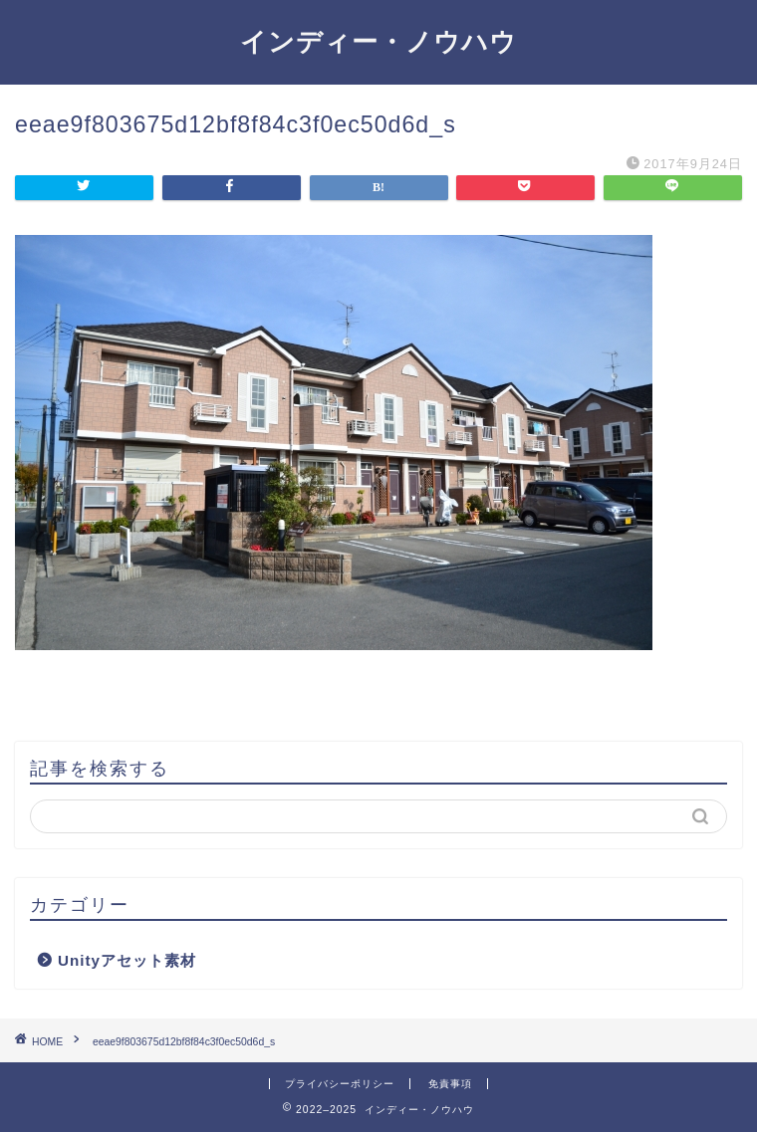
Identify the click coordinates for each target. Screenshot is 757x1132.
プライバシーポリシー (339, 1083)
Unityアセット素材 (127, 960)
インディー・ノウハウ (378, 41)
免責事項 (450, 1083)
